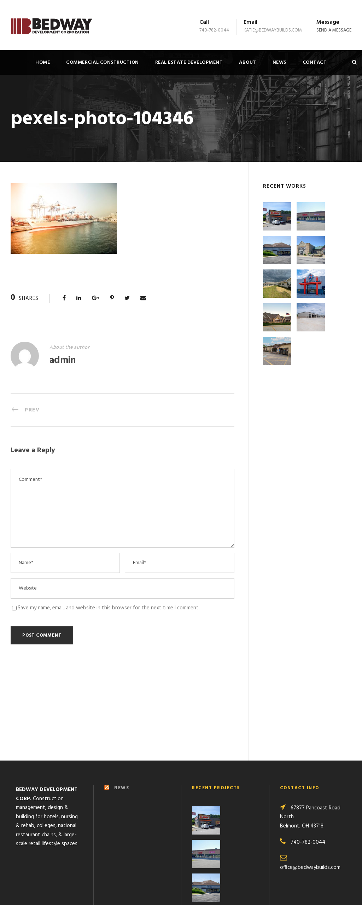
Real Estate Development (189, 62)
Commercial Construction (102, 62)
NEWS (121, 702)
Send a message (333, 30)
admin (62, 360)
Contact (315, 62)
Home (42, 62)
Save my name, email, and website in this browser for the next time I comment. (109, 608)
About (247, 62)
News (279, 62)
